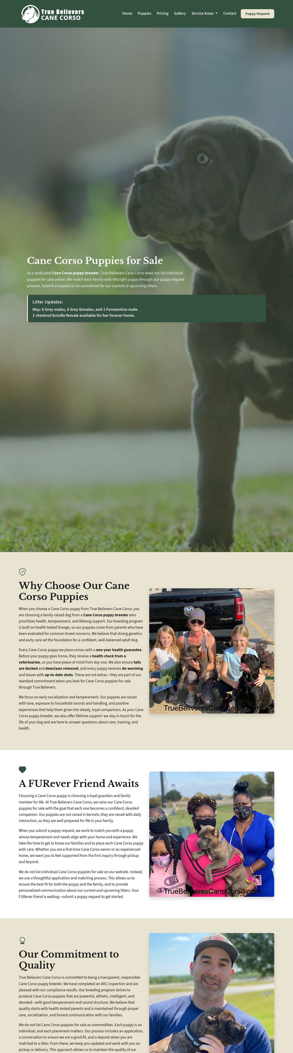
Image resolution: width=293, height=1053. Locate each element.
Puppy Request (257, 13)
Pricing (162, 13)
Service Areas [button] (203, 13)
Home (127, 13)
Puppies (144, 13)
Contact (229, 13)
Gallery (180, 13)
